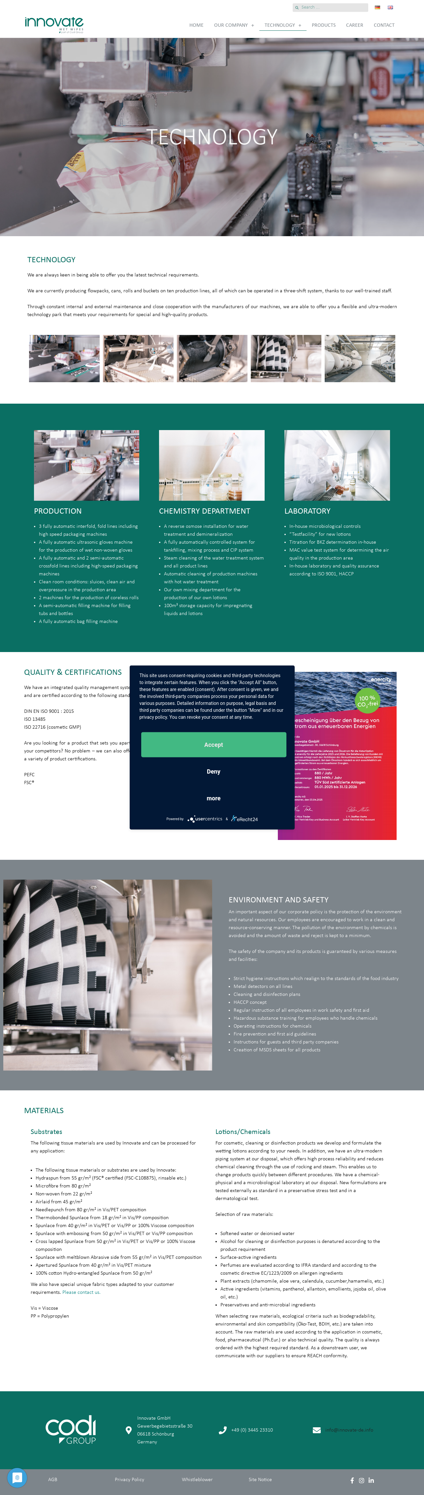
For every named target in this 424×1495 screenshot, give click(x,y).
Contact (384, 25)
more (214, 798)
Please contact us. (81, 1292)
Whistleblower (197, 1479)
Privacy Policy (129, 1479)
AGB (52, 1479)
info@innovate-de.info (349, 1430)
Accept (213, 744)
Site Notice (260, 1479)
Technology (283, 25)
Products (324, 25)
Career (354, 25)
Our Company (234, 25)
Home (196, 25)
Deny (213, 771)
